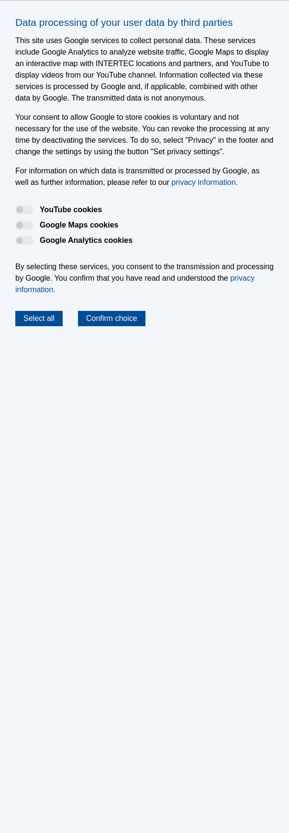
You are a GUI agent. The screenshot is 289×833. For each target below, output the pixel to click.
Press (127, 720)
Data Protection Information (117, 293)
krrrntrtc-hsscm (106, 269)
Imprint (19, 720)
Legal (48, 720)
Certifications (87, 720)
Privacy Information (177, 720)
